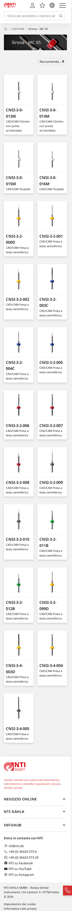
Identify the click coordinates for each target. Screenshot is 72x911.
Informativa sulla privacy (20, 908)
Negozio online (35, 799)
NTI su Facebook (18, 863)
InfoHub (35, 825)
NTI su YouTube (17, 869)
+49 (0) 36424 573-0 (20, 852)
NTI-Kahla (35, 812)
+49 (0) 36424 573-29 (21, 857)
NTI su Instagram (19, 874)
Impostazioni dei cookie (20, 904)
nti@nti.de (14, 846)
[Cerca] (62, 16)
